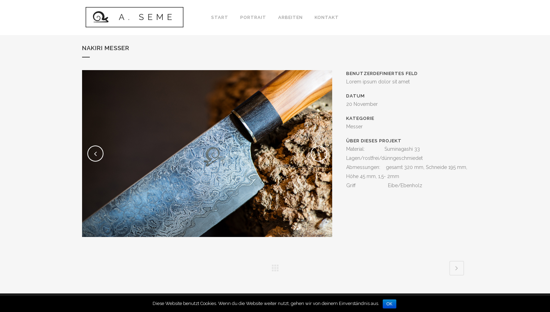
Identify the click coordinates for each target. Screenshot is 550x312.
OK (390, 303)
